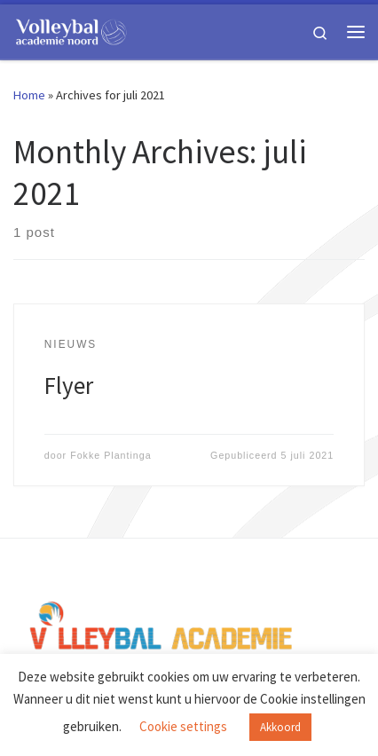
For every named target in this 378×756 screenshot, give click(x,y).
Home (29, 95)
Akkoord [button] (280, 727)
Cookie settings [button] (183, 726)
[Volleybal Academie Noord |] (71, 29)
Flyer (68, 385)
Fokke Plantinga (111, 455)
